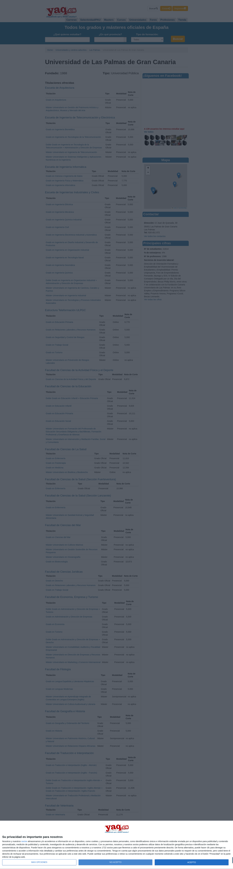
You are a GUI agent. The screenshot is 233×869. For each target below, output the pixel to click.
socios (24, 841)
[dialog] (116, 845)
